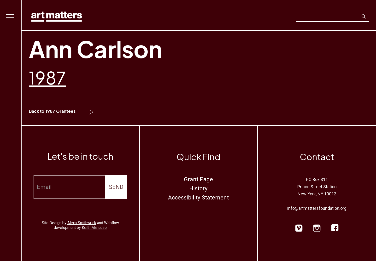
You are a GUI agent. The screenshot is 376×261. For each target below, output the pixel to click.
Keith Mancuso (94, 227)
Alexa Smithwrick (81, 223)
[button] (11, 130)
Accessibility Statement (198, 197)
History (198, 188)
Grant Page (198, 179)
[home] (56, 15)
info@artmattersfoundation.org (317, 208)
